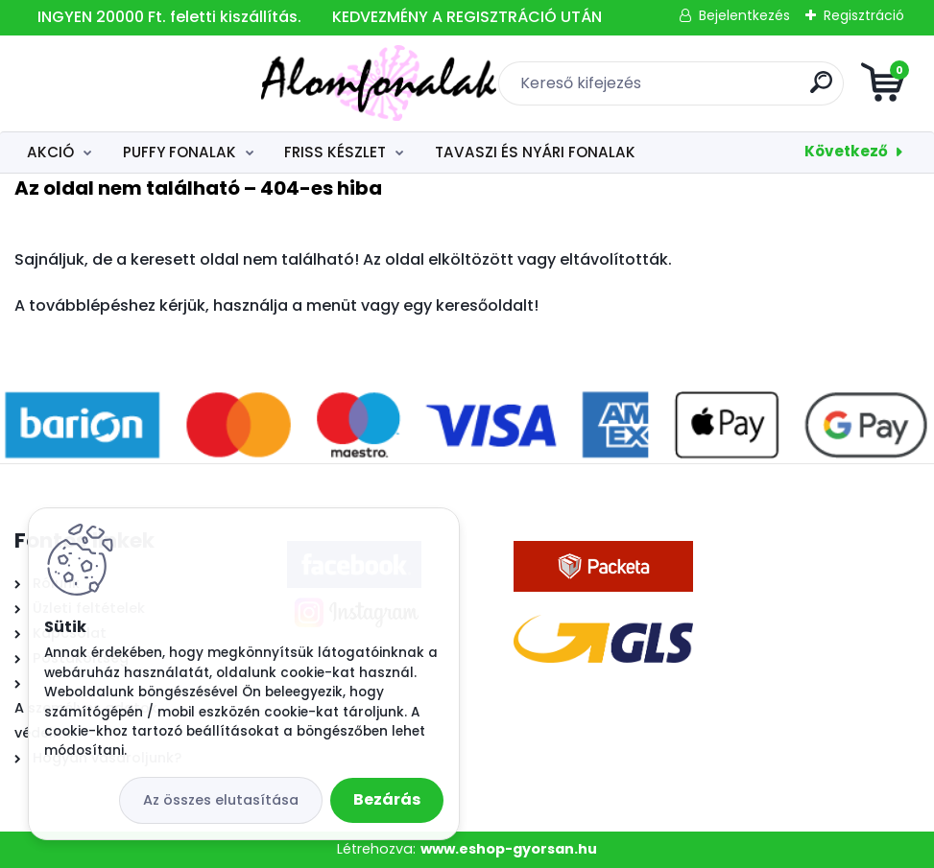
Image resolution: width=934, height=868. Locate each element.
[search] (697, 89)
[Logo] (132, 83)
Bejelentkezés (744, 15)
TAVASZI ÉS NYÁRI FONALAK (535, 152)
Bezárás (386, 799)
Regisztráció (864, 15)
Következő (846, 151)
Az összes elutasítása (221, 799)
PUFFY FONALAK (179, 152)
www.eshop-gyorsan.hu (508, 848)
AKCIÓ (50, 152)
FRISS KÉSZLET (335, 152)
